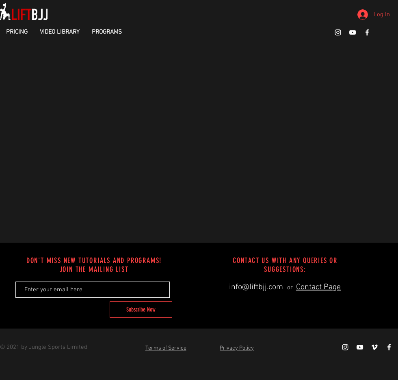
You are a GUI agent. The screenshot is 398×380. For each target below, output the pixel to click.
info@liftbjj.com (256, 287)
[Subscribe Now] (141, 309)
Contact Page (318, 287)
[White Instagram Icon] (338, 32)
